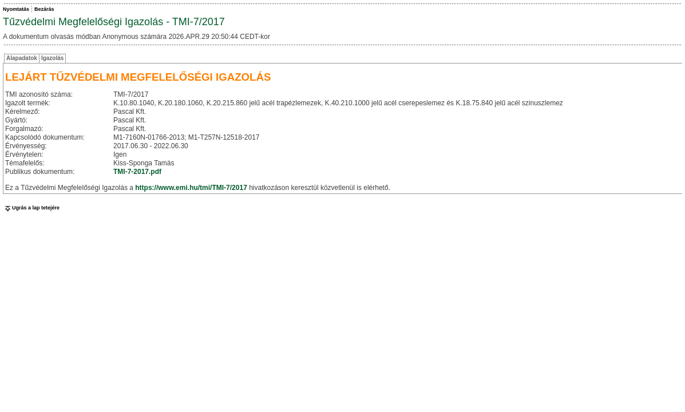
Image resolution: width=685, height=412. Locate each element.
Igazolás (52, 58)
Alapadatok (21, 58)
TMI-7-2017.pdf (137, 172)
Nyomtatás (16, 9)
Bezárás (44, 9)
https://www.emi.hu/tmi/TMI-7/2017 (191, 188)
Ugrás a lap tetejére (31, 208)
